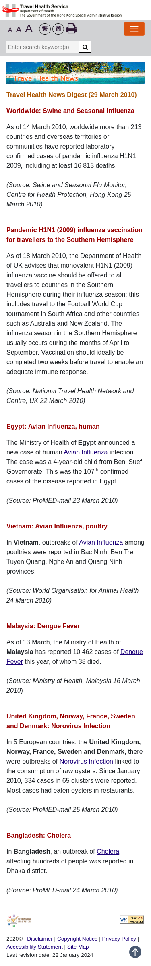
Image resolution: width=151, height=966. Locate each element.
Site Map (78, 947)
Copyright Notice (77, 939)
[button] (45, 29)
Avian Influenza (86, 452)
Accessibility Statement (35, 947)
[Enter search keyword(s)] (42, 47)
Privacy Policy (119, 939)
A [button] (10, 30)
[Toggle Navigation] (134, 29)
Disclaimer (39, 939)
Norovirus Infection (86, 761)
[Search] (85, 47)
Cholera (108, 851)
